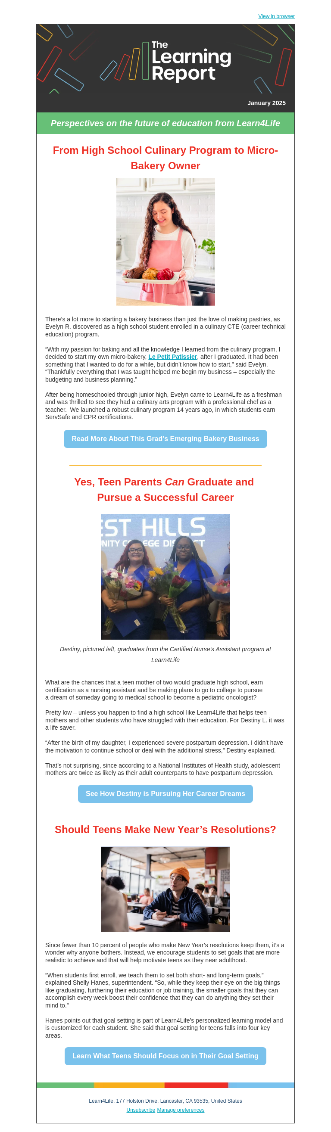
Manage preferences (180, 1110)
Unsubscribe (141, 1110)
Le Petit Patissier (172, 356)
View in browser (277, 16)
